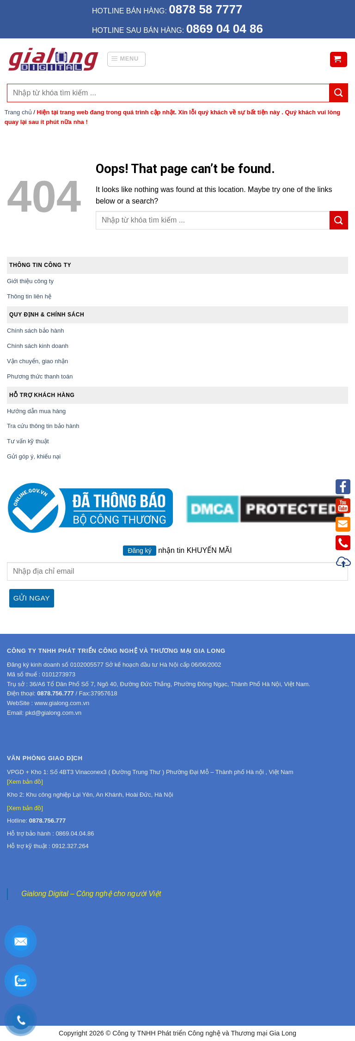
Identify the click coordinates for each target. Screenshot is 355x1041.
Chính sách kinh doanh (37, 345)
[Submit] (339, 220)
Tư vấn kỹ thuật (28, 441)
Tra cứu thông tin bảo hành (43, 425)
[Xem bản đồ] (25, 781)
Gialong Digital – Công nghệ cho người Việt (91, 894)
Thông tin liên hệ (29, 296)
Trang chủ (18, 112)
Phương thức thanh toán (40, 376)
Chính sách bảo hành (35, 330)
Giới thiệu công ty (30, 281)
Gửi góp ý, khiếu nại (34, 456)
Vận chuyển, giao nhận (37, 361)
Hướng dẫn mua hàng (36, 411)
